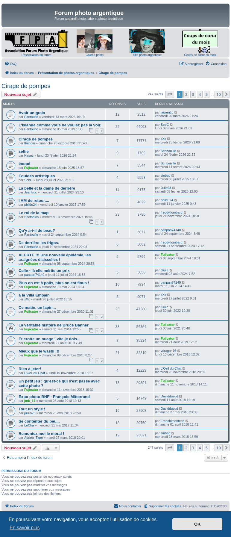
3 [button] (193, 94)
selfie (24, 151)
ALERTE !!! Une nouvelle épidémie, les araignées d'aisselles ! (55, 257)
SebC (165, 124)
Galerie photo (95, 55)
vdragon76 (168, 351)
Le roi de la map (33, 213)
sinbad (165, 175)
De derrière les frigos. (39, 242)
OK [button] (197, 524)
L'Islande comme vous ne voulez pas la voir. (60, 125)
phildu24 (30, 204)
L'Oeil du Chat (34, 373)
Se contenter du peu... (39, 421)
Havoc (29, 155)
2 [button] (186, 94)
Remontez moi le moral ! (41, 433)
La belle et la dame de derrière (47, 188)
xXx (163, 138)
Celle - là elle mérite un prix (44, 270)
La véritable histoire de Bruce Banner (54, 325)
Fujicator (31, 168)
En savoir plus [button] (25, 527)
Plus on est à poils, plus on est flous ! (54, 283)
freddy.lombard (172, 212)
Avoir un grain (32, 113)
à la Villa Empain (34, 295)
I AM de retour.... (34, 200)
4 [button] (200, 94)
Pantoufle (31, 117)
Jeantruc (30, 192)
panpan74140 (171, 230)
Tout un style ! (32, 409)
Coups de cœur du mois (200, 55)
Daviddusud (169, 396)
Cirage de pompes (25, 86)
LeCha (29, 425)
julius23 (29, 413)
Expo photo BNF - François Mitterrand (54, 396)
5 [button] (207, 94)
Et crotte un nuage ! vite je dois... (49, 339)
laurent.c (167, 112)
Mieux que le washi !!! (39, 351)
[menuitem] (10, 63)
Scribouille (168, 151)
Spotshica (31, 217)
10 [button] (218, 94)
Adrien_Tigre (33, 437)
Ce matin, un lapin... (37, 307)
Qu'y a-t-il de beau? (37, 230)
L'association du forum (36, 55)
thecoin (29, 143)
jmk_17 (29, 401)
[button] (169, 94)
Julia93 (166, 188)
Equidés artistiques (37, 176)
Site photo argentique (147, 55)
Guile (164, 270)
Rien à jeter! (30, 369)
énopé (24, 163)
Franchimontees (172, 421)
